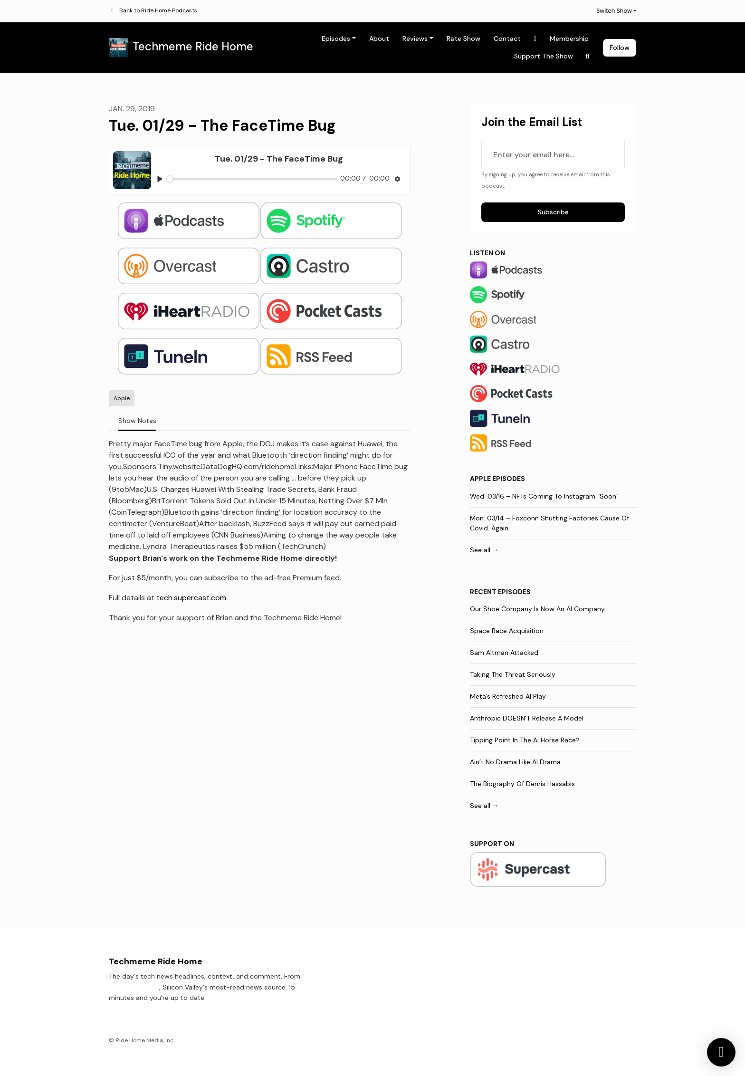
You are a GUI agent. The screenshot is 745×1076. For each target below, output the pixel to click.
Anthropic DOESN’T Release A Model (526, 718)
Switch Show (614, 11)
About (379, 38)
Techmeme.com (134, 987)
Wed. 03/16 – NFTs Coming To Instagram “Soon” (544, 496)
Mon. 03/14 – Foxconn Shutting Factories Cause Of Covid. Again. (549, 523)
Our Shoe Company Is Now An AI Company (537, 609)
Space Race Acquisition (507, 630)
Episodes (336, 38)
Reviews (415, 38)
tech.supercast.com (191, 598)
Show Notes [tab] (137, 420)
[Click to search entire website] (588, 56)
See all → (484, 550)
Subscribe (553, 212)
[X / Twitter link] (535, 39)
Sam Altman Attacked (504, 652)
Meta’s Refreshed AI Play (508, 696)
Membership (569, 38)
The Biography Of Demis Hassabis (522, 783)
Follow (620, 47)
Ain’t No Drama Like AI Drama (515, 762)
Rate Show (463, 38)
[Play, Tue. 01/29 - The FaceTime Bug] (159, 178)
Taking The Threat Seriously (512, 674)
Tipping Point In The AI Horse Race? (525, 740)
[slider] (252, 178)
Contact (507, 38)
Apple (480, 478)
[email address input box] (553, 154)
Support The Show (543, 56)
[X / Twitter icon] (565, 979)
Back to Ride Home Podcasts (158, 10)
